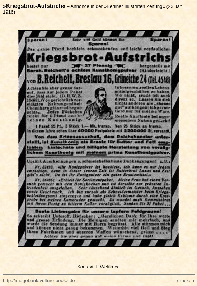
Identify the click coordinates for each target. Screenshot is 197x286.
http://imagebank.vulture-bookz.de (39, 280)
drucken (185, 280)
